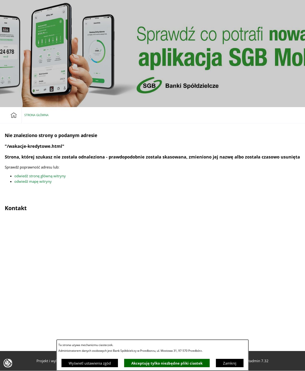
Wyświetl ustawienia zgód (90, 363)
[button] (284, 8)
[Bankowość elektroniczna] (273, 8)
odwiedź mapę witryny (33, 181)
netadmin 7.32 (256, 360)
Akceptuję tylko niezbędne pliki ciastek (167, 363)
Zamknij (229, 363)
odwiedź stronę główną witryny (40, 175)
